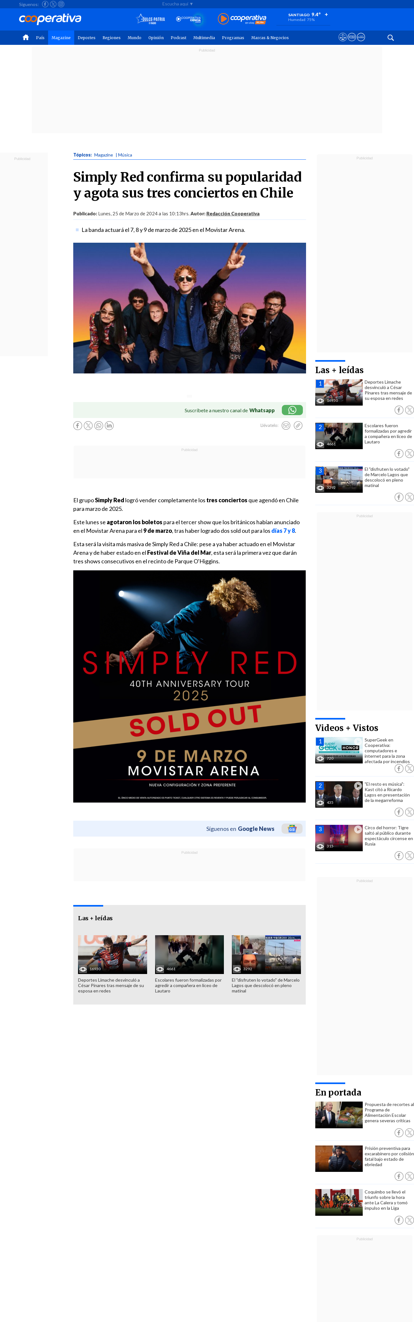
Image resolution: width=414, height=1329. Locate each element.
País (40, 37)
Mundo (134, 37)
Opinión (156, 37)
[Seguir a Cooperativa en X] (53, 4)
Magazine (61, 37)
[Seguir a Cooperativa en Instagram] (61, 4)
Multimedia (204, 37)
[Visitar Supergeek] (361, 43)
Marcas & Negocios (270, 37)
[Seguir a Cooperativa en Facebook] (45, 4)
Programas (233, 37)
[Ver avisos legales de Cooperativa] (343, 43)
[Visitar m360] (351, 43)
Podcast (178, 37)
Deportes (87, 37)
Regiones (112, 37)
